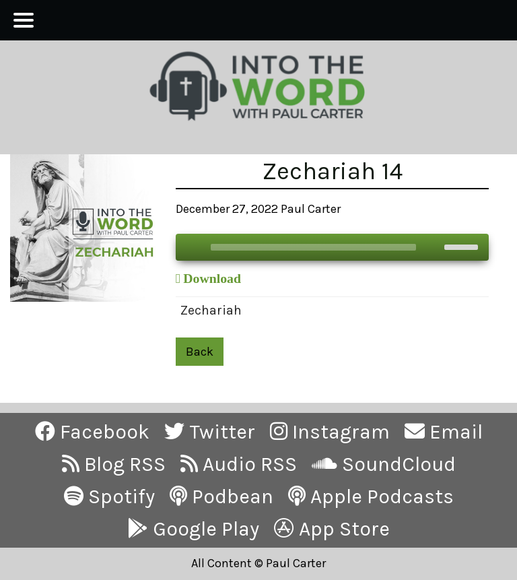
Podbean (221, 496)
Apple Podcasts (371, 496)
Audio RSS (238, 464)
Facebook (92, 432)
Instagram (330, 432)
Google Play (193, 529)
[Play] (193, 247)
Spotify (109, 496)
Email (444, 432)
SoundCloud (384, 464)
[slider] (313, 247)
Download (212, 278)
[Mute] (433, 247)
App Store (332, 529)
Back (199, 351)
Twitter (209, 432)
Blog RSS (114, 464)
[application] (332, 247)
